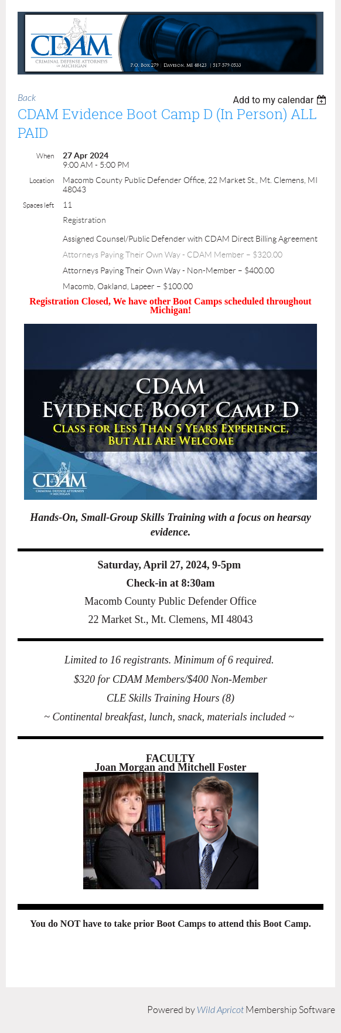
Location (41, 180)
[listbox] (281, 100)
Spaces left (38, 205)
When (45, 156)
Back (27, 98)
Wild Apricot (220, 1010)
